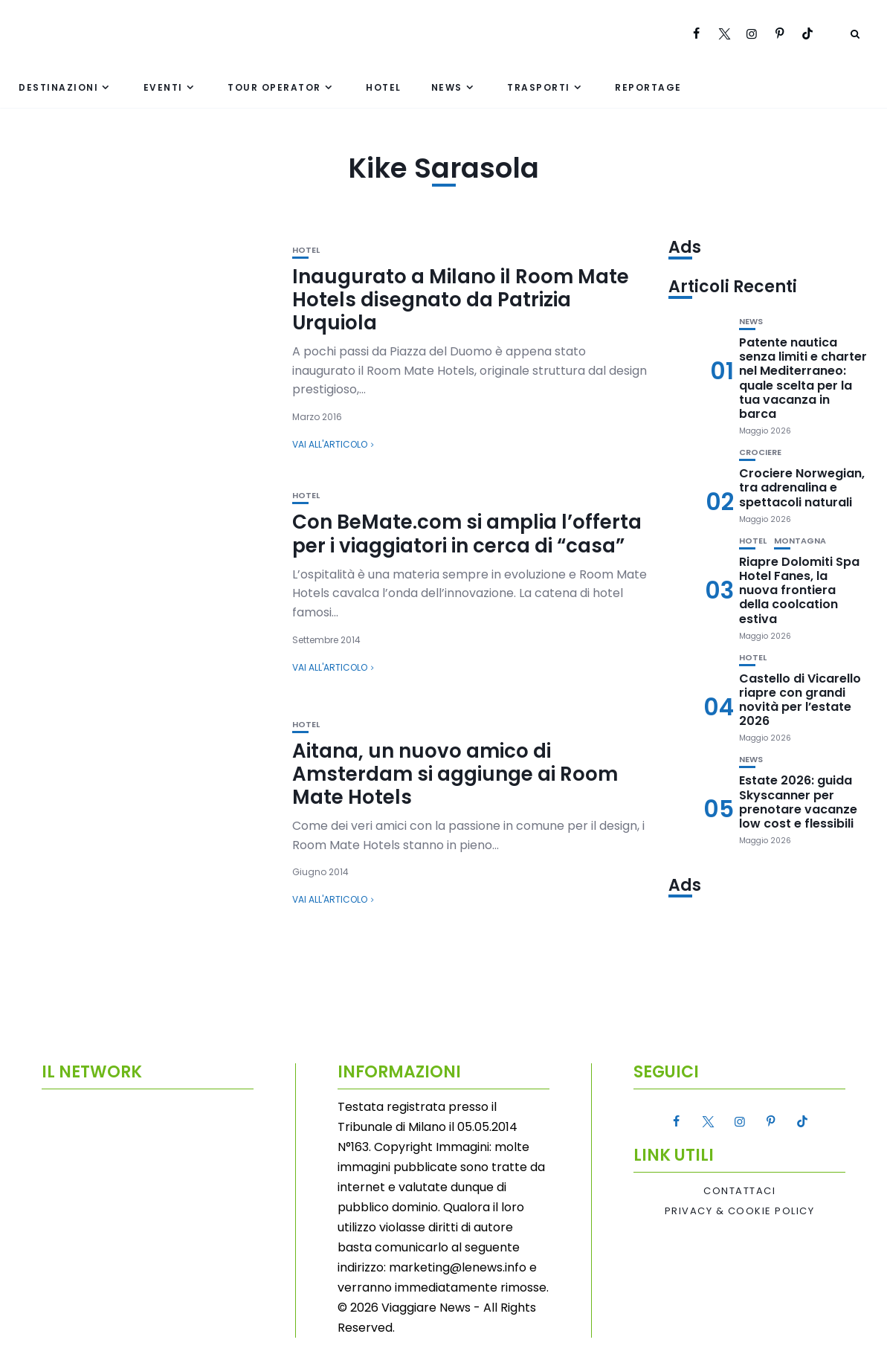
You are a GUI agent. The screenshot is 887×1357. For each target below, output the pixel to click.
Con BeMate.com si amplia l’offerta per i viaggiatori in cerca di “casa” (467, 533)
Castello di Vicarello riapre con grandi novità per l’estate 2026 (800, 700)
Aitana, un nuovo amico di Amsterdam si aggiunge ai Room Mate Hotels (455, 774)
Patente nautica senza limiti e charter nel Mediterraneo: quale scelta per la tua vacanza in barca (803, 378)
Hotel (383, 87)
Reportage (648, 87)
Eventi (163, 87)
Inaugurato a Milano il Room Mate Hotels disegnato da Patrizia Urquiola (460, 299)
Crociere (760, 452)
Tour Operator (274, 87)
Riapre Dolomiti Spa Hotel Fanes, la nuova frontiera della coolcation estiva (799, 590)
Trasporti (538, 87)
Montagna (800, 541)
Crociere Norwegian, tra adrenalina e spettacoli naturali (802, 487)
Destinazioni (58, 87)
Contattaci (739, 1191)
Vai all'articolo (329, 444)
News (446, 87)
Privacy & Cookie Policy (740, 1211)
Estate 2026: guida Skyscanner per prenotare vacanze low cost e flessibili (798, 802)
